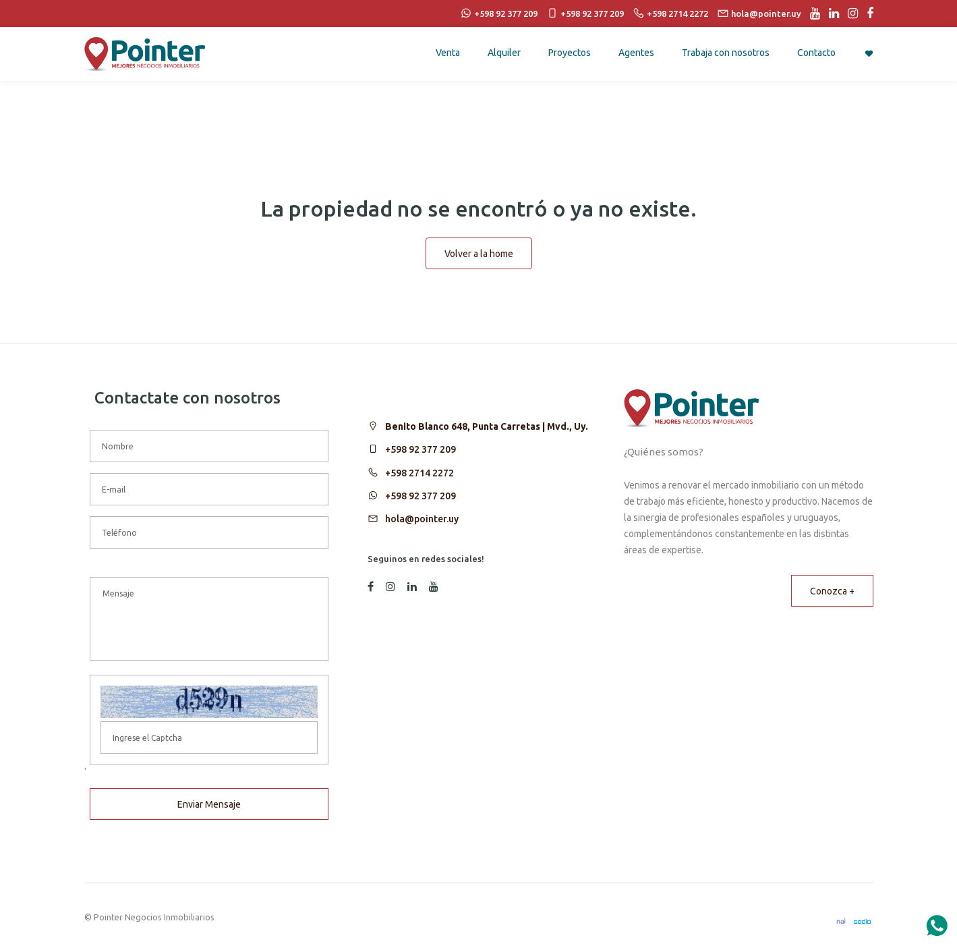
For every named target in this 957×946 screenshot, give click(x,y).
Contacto (816, 52)
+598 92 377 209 (420, 449)
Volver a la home (478, 253)
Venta (448, 52)
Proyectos (569, 52)
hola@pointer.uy (422, 518)
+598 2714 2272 (419, 473)
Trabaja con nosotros (726, 52)
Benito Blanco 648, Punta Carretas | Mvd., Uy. (486, 426)
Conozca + (832, 591)
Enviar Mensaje (209, 804)
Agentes (636, 52)
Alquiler (504, 52)
